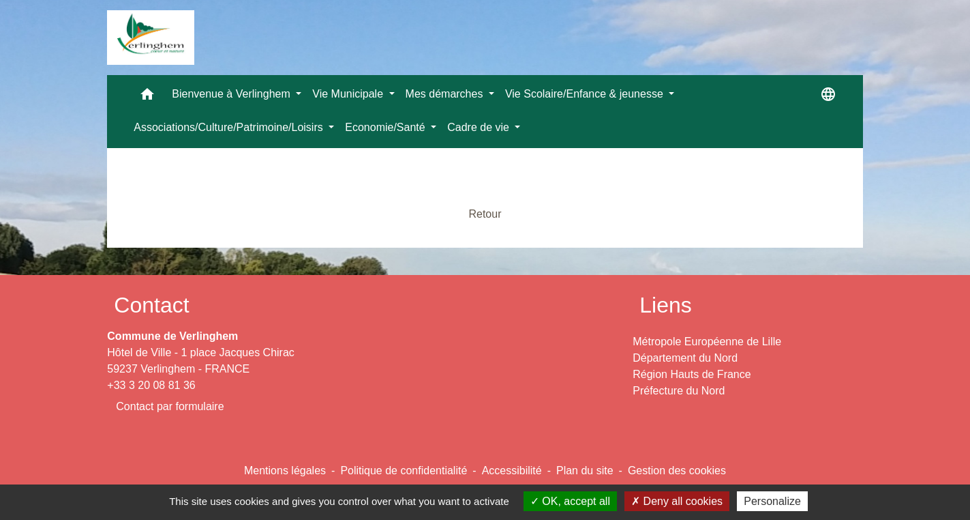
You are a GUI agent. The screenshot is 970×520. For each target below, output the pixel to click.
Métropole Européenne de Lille (707, 341)
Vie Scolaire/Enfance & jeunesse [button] (585, 94)
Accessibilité (512, 470)
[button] (147, 97)
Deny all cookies (677, 501)
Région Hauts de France (692, 374)
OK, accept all (570, 501)
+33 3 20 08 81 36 (151, 385)
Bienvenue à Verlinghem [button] (232, 94)
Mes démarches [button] (446, 94)
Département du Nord (685, 358)
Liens (665, 305)
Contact (151, 305)
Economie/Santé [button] (386, 127)
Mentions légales (285, 470)
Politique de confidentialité (403, 470)
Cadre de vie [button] (479, 127)
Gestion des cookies (677, 470)
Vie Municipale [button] (349, 94)
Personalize (772, 501)
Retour (484, 214)
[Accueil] (150, 37)
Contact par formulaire (170, 406)
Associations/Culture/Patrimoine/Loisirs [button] (230, 127)
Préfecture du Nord (679, 390)
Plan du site (584, 470)
